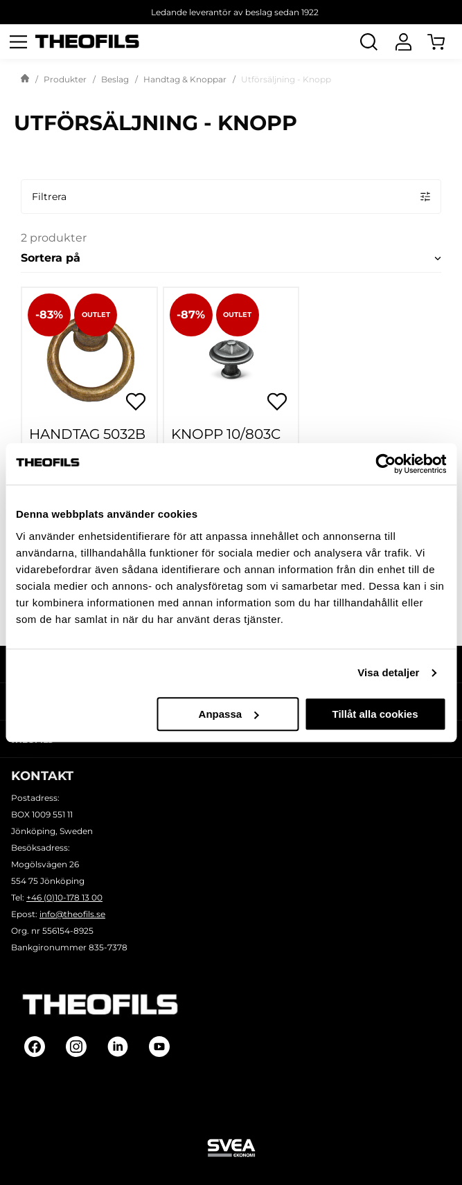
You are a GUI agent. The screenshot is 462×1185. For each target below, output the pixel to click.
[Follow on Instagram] (76, 1046)
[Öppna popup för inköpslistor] (136, 401)
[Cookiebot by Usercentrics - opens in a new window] (385, 463)
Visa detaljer (388, 672)
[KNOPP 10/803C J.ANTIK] (231, 355)
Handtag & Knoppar (184, 79)
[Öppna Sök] (368, 41)
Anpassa (229, 714)
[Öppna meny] (18, 41)
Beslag (115, 79)
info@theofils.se (72, 914)
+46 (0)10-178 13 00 (64, 897)
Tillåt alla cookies (375, 714)
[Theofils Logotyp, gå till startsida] (87, 42)
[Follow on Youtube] (159, 1046)
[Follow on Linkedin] (118, 1046)
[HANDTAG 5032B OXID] (89, 355)
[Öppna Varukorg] (444, 41)
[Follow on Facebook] (34, 1046)
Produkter (65, 79)
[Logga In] (403, 41)
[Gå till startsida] (25, 79)
